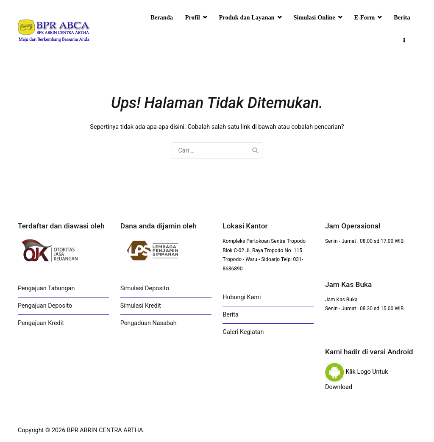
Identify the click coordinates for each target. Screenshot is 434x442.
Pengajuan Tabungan (46, 288)
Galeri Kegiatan (243, 332)
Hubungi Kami (242, 297)
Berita (402, 17)
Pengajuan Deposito (45, 305)
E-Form (364, 17)
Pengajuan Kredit (41, 323)
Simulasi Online (314, 17)
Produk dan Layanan (247, 17)
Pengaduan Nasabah (148, 323)
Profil (192, 17)
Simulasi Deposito (144, 288)
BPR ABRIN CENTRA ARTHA (105, 430)
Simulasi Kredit (140, 305)
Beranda (161, 17)
